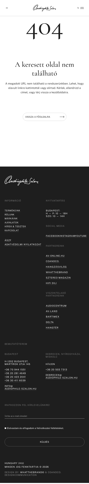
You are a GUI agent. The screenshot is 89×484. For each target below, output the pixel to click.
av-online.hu (55, 255)
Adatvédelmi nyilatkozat (23, 245)
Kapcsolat (12, 231)
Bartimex (52, 316)
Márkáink (12, 219)
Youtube (81, 236)
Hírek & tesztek (16, 227)
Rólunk (10, 215)
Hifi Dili (51, 283)
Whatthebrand (57, 272)
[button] (7, 8)
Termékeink (13, 210)
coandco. (52, 261)
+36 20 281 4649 (15, 373)
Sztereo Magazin (58, 277)
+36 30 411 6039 (15, 380)
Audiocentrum (56, 305)
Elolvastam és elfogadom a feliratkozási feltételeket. (35, 428)
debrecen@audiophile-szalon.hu (62, 376)
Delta (50, 322)
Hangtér (52, 327)
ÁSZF (8, 241)
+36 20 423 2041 (15, 377)
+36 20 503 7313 (56, 369)
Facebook (53, 236)
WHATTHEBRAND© (32, 473)
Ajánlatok (12, 223)
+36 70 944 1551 (15, 369)
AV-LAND (51, 311)
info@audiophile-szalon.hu (21, 387)
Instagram (67, 236)
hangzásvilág (56, 266)
